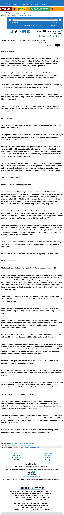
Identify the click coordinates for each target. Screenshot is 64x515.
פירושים (16, 459)
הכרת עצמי (16, 453)
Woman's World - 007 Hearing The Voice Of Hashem (21, 13)
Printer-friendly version (59, 43)
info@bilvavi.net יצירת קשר (32, 466)
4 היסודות (16, 455)
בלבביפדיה (47, 461)
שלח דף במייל (51, 42)
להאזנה (10, 20)
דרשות (47, 457)
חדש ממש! (16, 4)
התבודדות (47, 455)
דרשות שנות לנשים (5, 12)
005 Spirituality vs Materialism (50, 36)
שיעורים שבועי (35, 4)
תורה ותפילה (16, 457)
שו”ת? (8, 4)
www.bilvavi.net (32, 2)
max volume (60, 20)
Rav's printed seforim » (34, 447)
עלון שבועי (25, 4)
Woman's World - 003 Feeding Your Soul (21, 15)
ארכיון (50, 4)
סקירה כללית (10, 6)
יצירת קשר (20, 6)
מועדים (47, 459)
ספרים (44, 4)
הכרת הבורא (47, 453)
